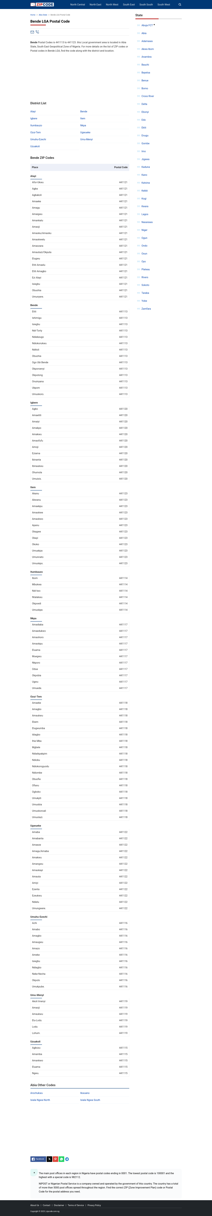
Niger (144, 230)
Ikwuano (85, 1093)
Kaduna (146, 167)
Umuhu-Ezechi (38, 139)
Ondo (144, 245)
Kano (144, 174)
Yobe (144, 300)
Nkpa (83, 125)
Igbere (33, 118)
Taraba (145, 292)
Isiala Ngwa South (90, 1100)
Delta (144, 104)
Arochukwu (36, 1093)
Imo (144, 151)
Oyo (144, 261)
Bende (83, 111)
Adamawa (147, 41)
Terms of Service (76, 1205)
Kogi (144, 198)
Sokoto (145, 285)
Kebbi (145, 190)
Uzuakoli (35, 146)
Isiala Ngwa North (40, 1100)
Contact (46, 1205)
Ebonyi (145, 111)
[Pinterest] (55, 1159)
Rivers (145, 277)
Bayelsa (146, 72)
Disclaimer (59, 1205)
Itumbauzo (36, 125)
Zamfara (146, 308)
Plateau (146, 269)
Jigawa (145, 159)
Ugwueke (85, 132)
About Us (34, 1205)
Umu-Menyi (86, 139)
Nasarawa (147, 222)
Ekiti (144, 127)
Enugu (145, 135)
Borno (145, 88)
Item (82, 118)
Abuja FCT (147, 25)
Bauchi (145, 64)
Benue (145, 80)
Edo (144, 119)
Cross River (148, 96)
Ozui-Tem (35, 132)
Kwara (145, 206)
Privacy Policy (94, 1205)
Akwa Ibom (148, 49)
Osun (144, 253)
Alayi (33, 111)
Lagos (145, 214)
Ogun (144, 237)
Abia (144, 33)
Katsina (146, 182)
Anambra (147, 56)
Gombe (146, 143)
